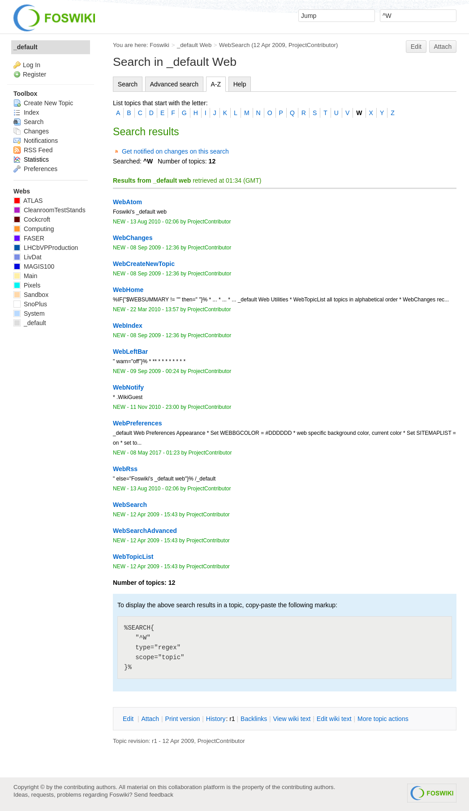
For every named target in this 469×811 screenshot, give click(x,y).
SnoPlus (30, 304)
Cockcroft (31, 219)
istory (216, 718)
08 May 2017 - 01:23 (155, 453)
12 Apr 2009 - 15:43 (154, 514)
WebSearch (234, 45)
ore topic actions (383, 718)
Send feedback (153, 794)
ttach (150, 718)
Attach (443, 46)
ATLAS (28, 200)
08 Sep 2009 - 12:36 (154, 248)
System (29, 313)
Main (25, 275)
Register (34, 74)
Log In (31, 65)
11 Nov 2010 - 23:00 (154, 407)
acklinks (254, 718)
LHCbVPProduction (45, 247)
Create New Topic (43, 103)
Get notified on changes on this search (175, 151)
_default (25, 47)
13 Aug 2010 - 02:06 (154, 222)
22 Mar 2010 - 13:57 (154, 309)
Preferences (35, 168)
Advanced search (174, 84)
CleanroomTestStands (49, 210)
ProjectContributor (312, 45)
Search (128, 84)
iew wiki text (292, 718)
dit (129, 718)
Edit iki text (334, 718)
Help (239, 84)
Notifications (35, 140)
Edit (416, 46)
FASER (28, 238)
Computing (33, 228)
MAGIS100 (33, 266)
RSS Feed (32, 150)
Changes (31, 131)
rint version (182, 718)
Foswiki (159, 45)
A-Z (216, 84)
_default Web (194, 45)
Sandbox (30, 294)
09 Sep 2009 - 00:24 (154, 371)
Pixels (26, 285)
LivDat (27, 257)
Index (26, 112)
